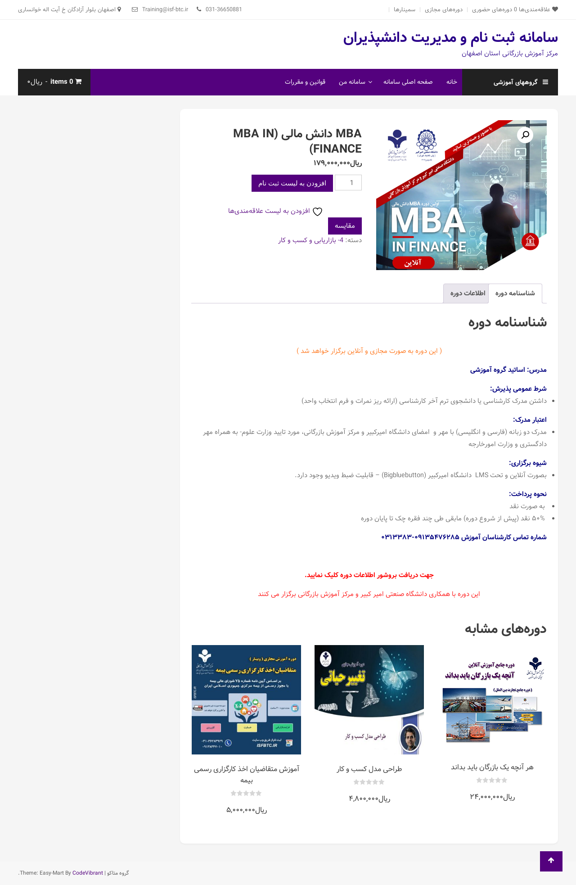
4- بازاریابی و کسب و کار (310, 240)
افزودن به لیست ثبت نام (292, 183)
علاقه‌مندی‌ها (536, 9)
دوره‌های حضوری (492, 9)
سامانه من (352, 82)
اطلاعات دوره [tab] (468, 293)
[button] (525, 135)
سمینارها (404, 9)
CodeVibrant (87, 873)
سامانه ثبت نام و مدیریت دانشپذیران (450, 38)
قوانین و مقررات (305, 82)
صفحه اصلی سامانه (408, 82)
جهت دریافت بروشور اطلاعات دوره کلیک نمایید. (369, 575)
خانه (451, 82)
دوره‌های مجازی (444, 9)
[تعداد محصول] (348, 182)
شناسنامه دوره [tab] (515, 293)
